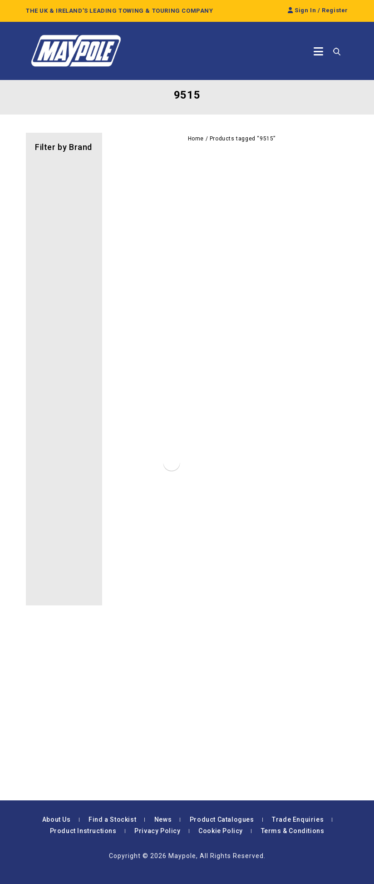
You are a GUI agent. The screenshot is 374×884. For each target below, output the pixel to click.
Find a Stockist (112, 819)
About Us (56, 819)
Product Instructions (83, 830)
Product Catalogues (222, 819)
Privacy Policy (157, 830)
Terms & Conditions (293, 830)
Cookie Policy (220, 830)
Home (196, 138)
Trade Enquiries (298, 819)
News (163, 819)
